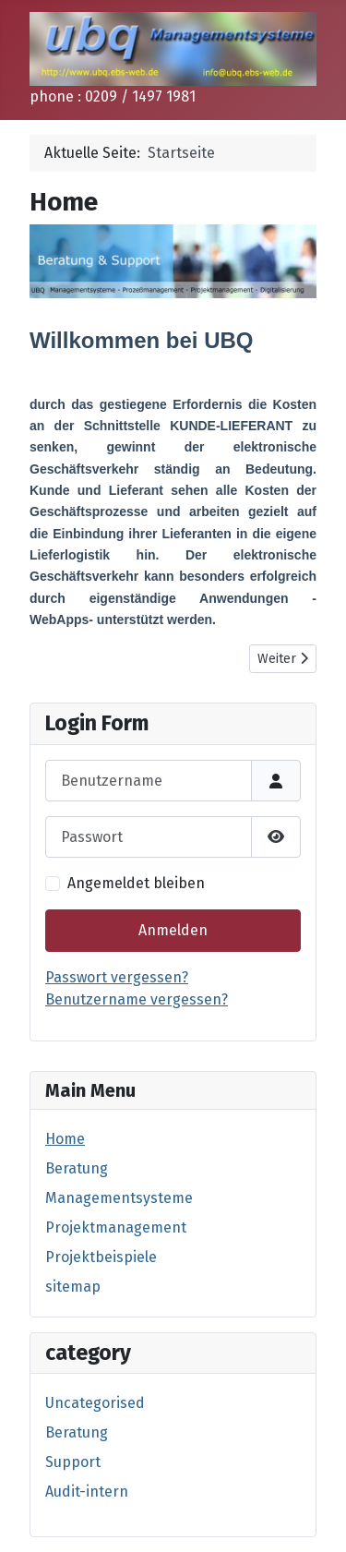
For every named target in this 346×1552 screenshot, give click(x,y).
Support (73, 1462)
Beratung (76, 1168)
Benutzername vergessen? (136, 999)
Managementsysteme (119, 1198)
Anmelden (173, 930)
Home (65, 1139)
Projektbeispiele (101, 1257)
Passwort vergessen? (116, 977)
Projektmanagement (115, 1227)
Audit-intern (86, 1491)
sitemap (73, 1286)
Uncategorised (95, 1403)
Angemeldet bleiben (136, 883)
